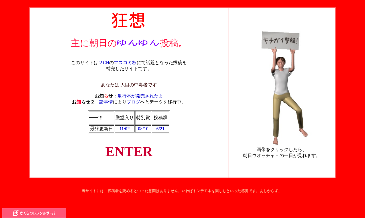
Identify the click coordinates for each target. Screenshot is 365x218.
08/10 (143, 126)
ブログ (133, 99)
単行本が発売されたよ (140, 93)
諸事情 (106, 99)
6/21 (160, 126)
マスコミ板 (125, 59)
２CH (103, 59)
